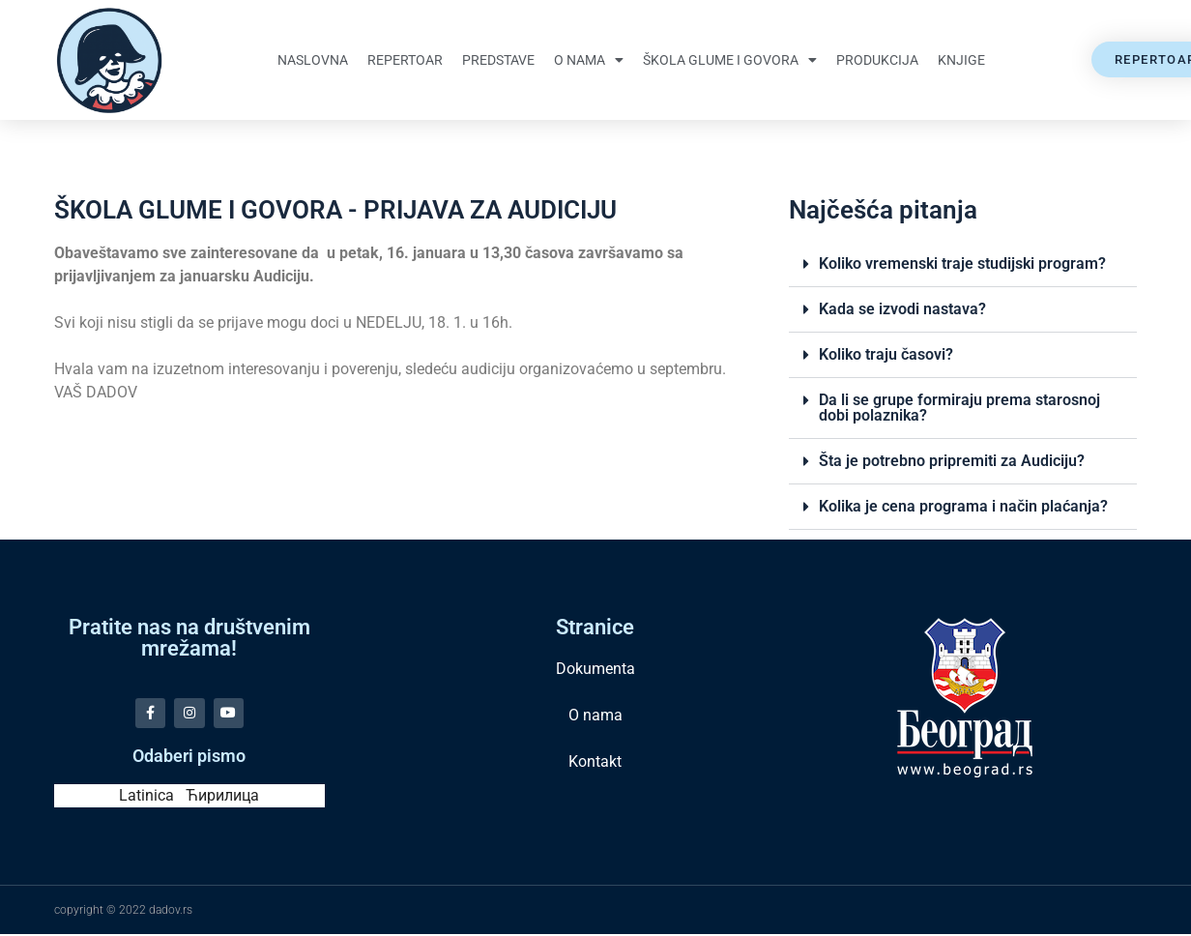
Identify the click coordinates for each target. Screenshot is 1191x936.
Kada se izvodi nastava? (902, 309)
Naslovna (312, 60)
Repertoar (405, 60)
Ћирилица (222, 797)
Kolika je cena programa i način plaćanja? (963, 506)
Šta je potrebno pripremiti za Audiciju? (952, 461)
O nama (589, 60)
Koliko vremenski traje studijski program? (962, 263)
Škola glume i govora (730, 60)
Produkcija (877, 60)
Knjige (961, 60)
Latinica (146, 797)
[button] (963, 264)
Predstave (498, 60)
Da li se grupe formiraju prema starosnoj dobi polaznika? (959, 407)
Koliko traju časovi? (886, 354)
